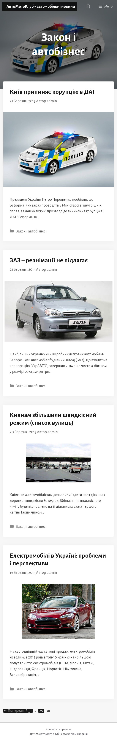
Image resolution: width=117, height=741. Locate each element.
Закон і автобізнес (30, 231)
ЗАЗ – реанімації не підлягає (49, 260)
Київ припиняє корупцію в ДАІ (52, 92)
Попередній (15, 711)
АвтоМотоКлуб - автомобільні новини (40, 6)
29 (41, 711)
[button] (88, 6)
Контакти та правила (58, 729)
